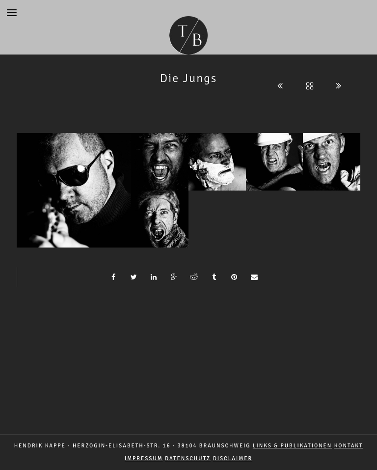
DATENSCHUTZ (188, 458)
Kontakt (348, 445)
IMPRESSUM (144, 458)
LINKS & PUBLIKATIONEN (292, 445)
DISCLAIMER (232, 458)
